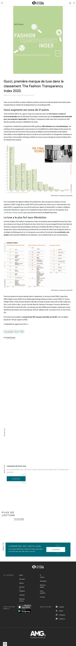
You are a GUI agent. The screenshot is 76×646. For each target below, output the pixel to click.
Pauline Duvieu (29, 95)
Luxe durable (9, 331)
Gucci (16, 331)
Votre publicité (42, 592)
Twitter (59, 611)
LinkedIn (60, 607)
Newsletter (43, 581)
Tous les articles (19, 519)
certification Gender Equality (14, 212)
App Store (24, 607)
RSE (22, 331)
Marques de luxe (22, 600)
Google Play (24, 611)
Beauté (21, 583)
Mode (21, 575)
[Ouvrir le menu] (2, 3)
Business (22, 579)
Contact (42, 597)
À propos (42, 576)
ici (27, 324)
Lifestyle (21, 595)
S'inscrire (16, 479)
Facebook (60, 619)
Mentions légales (43, 586)
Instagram (60, 615)
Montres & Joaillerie (22, 589)
